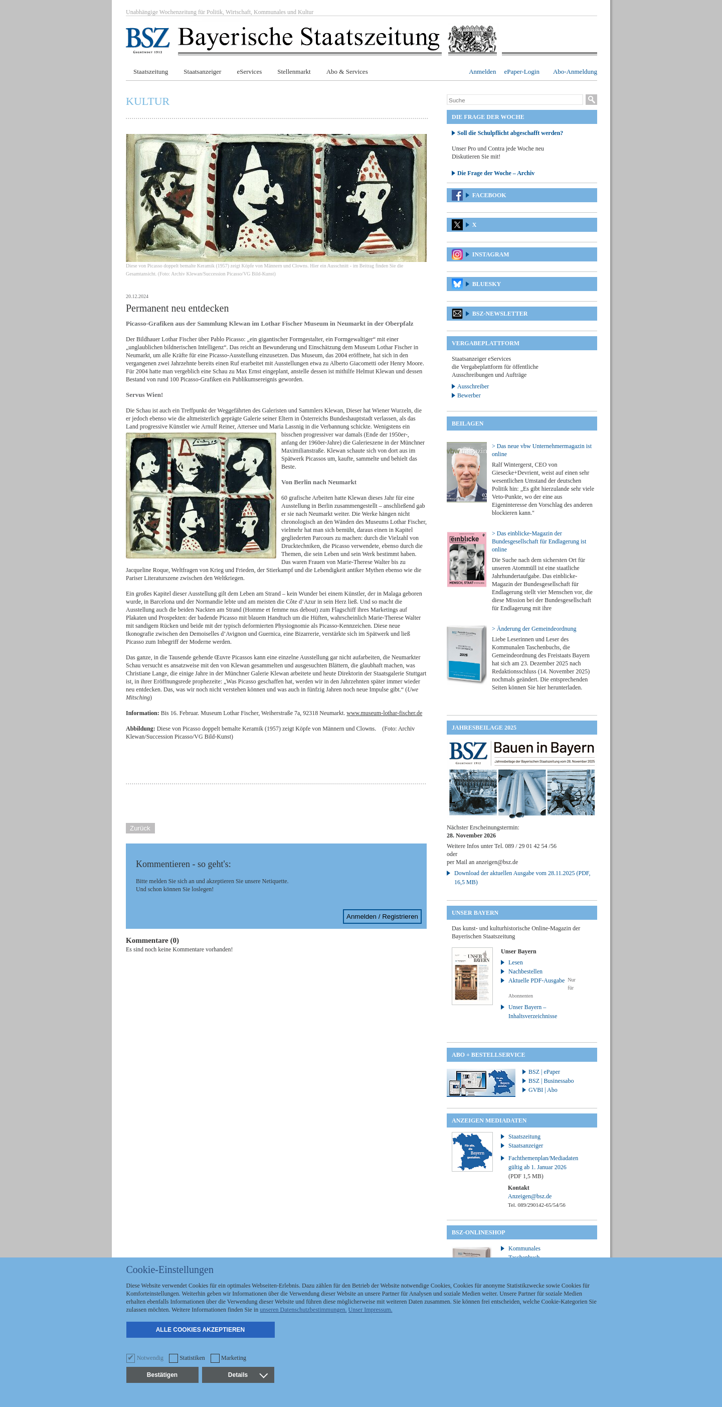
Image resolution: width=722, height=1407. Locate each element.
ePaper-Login (521, 71)
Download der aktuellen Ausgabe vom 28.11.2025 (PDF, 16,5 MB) (522, 878)
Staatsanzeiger (202, 71)
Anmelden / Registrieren (382, 916)
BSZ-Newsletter (500, 313)
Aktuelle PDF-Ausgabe (536, 980)
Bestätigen (162, 1374)
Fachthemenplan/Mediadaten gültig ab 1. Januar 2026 (543, 1167)
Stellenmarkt (293, 71)
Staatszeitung (150, 71)
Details (247, 1374)
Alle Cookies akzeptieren (200, 1329)
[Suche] (515, 100)
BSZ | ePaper (544, 1071)
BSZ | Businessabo (551, 1080)
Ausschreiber (473, 386)
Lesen (515, 962)
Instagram (490, 254)
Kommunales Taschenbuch (524, 1253)
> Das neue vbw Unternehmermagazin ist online (542, 450)
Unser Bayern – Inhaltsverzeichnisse (532, 1012)
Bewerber (469, 395)
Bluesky (486, 284)
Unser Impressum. (370, 1309)
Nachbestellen (525, 971)
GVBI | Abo (543, 1089)
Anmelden (482, 71)
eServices (249, 71)
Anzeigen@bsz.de (530, 1196)
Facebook (489, 195)
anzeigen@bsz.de (497, 862)
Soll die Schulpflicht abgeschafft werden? (510, 132)
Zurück (140, 828)
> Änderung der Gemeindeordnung (534, 628)
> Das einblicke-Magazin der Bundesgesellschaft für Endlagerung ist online (539, 541)
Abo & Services (347, 71)
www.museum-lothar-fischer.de (384, 713)
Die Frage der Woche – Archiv (495, 173)
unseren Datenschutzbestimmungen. (303, 1309)
